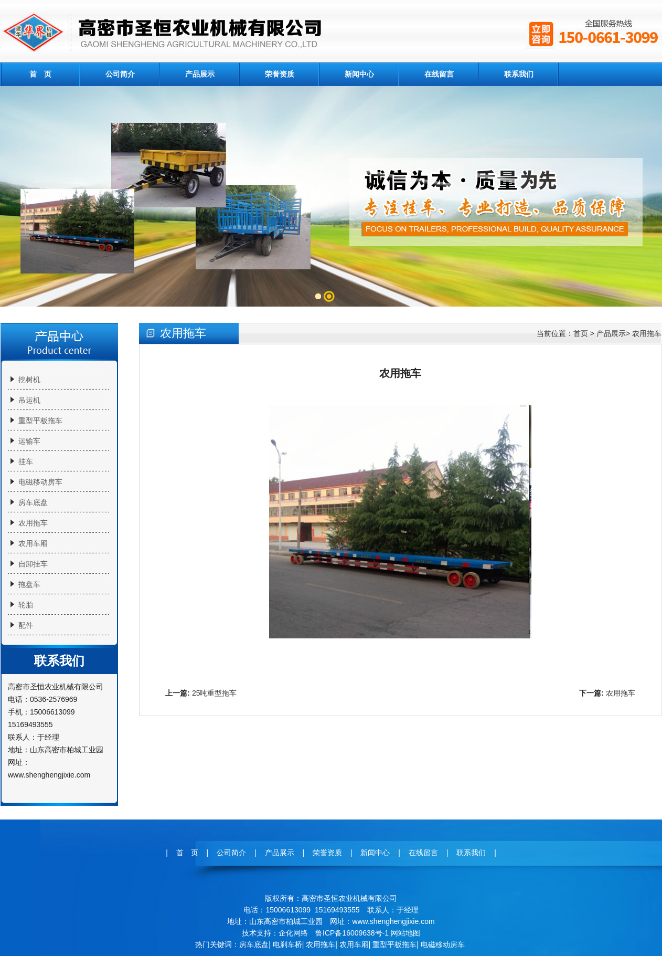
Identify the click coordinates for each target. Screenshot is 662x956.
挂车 (25, 461)
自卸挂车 (33, 564)
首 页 (40, 74)
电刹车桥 (287, 944)
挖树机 (29, 379)
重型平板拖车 (40, 420)
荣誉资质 (279, 74)
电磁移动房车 (40, 482)
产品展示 (200, 74)
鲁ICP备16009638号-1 (352, 933)
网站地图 (405, 933)
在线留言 (439, 74)
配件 (25, 625)
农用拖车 (33, 523)
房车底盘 (33, 502)
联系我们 (518, 74)
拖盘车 (29, 584)
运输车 (29, 441)
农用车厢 (33, 543)
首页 (580, 333)
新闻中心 (359, 74)
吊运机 (29, 400)
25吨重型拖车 (214, 693)
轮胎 (25, 605)
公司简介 (120, 74)
